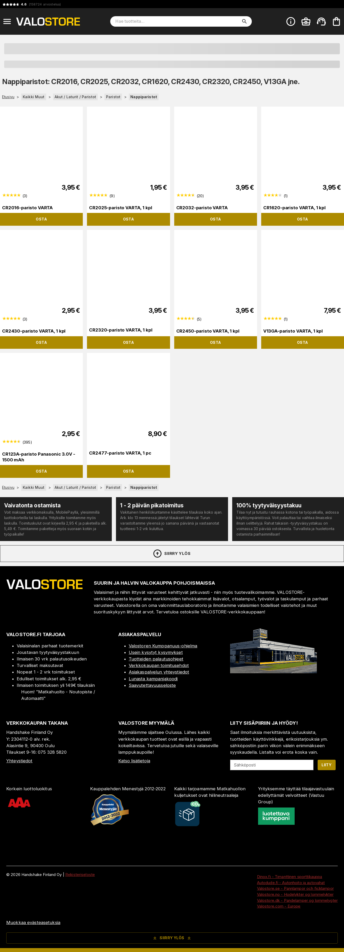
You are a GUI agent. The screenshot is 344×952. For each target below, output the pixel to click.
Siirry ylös (171, 554)
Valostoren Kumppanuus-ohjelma (163, 645)
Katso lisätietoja (134, 760)
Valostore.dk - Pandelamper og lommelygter (297, 900)
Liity (326, 765)
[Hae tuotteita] (177, 21)
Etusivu (8, 97)
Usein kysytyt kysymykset (156, 652)
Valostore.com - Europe (279, 906)
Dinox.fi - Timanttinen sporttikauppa (289, 876)
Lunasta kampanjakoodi (153, 678)
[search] (244, 21)
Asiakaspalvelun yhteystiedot (159, 672)
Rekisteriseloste (80, 874)
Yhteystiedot (19, 760)
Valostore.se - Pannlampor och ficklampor (295, 888)
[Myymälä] (273, 671)
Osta (41, 219)
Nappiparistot (143, 97)
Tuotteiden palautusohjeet (156, 658)
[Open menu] (7, 21)
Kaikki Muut (33, 97)
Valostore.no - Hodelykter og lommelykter (295, 894)
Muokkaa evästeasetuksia (33, 922)
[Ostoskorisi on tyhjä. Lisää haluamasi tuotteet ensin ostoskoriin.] (336, 21)
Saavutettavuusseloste (152, 685)
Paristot (113, 97)
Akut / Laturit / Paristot (75, 97)
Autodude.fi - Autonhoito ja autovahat (291, 882)
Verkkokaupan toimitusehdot (159, 665)
